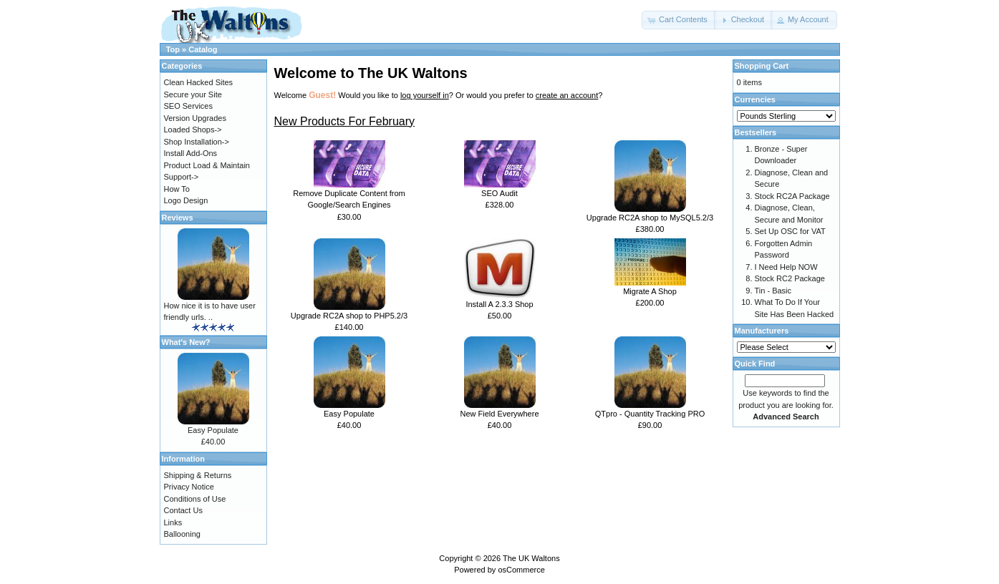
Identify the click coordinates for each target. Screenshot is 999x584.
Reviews (177, 217)
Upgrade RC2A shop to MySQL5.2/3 (650, 217)
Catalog (202, 49)
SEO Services (188, 106)
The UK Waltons (531, 558)
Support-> (181, 176)
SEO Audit (499, 193)
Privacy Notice (189, 486)
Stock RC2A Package (792, 196)
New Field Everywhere (499, 413)
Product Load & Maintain (207, 165)
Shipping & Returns (198, 475)
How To (177, 189)
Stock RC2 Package (790, 278)
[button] (679, 20)
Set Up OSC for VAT (790, 231)
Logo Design (186, 200)
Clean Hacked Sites (198, 82)
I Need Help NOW (786, 267)
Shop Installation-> (196, 141)
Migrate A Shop (650, 291)
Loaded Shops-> (193, 129)
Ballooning (182, 534)
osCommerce (521, 569)
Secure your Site (193, 94)
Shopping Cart (762, 66)
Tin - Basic (773, 290)
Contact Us (183, 510)
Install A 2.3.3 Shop (499, 304)
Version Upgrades (195, 118)
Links (173, 522)
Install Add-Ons (191, 153)
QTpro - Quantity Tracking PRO (650, 413)
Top (173, 49)
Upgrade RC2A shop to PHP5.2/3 (349, 315)
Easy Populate (349, 413)
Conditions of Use (195, 499)
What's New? (186, 342)
